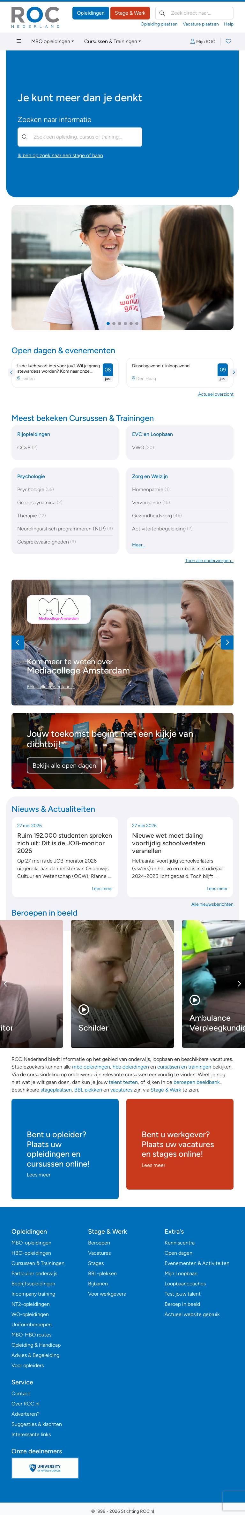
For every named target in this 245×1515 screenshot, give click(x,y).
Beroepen (99, 1243)
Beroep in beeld (182, 1304)
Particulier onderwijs (34, 1273)
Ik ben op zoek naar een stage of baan (60, 155)
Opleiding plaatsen (159, 24)
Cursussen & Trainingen (110, 41)
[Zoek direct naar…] (194, 13)
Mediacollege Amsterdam (78, 670)
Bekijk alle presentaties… (51, 686)
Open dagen (178, 1253)
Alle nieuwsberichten (212, 904)
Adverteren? (25, 1414)
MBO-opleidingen (31, 1243)
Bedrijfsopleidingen (33, 1284)
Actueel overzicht (216, 394)
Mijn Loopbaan (181, 1273)
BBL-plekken (102, 1273)
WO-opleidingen (30, 1314)
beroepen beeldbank (197, 1082)
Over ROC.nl (25, 1404)
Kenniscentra (180, 1243)
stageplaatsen (56, 1090)
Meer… (138, 545)
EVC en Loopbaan (152, 434)
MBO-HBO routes (31, 1335)
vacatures (121, 1090)
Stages (96, 1263)
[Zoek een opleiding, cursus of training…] (80, 137)
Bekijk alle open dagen (64, 765)
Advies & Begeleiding (35, 1355)
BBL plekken (88, 1090)
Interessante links (31, 1434)
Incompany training (33, 1294)
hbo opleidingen (131, 1067)
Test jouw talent (183, 1294)
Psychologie (31, 476)
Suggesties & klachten (36, 1424)
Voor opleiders (27, 1365)
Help (229, 24)
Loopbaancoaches (185, 1284)
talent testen (123, 1082)
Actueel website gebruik (192, 1314)
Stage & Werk (130, 13)
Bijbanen (98, 1284)
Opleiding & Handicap (36, 1345)
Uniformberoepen (31, 1324)
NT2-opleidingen (30, 1304)
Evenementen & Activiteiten (197, 1263)
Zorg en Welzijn (150, 476)
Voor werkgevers (107, 1294)
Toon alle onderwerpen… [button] (209, 560)
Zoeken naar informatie (54, 119)
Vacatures (99, 1253)
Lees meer (102, 888)
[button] (108, 323)
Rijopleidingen (33, 434)
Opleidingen (91, 13)
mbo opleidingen (91, 1067)
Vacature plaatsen (201, 24)
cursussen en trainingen (184, 1067)
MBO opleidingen (50, 41)
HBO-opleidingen (31, 1253)
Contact (20, 1393)
